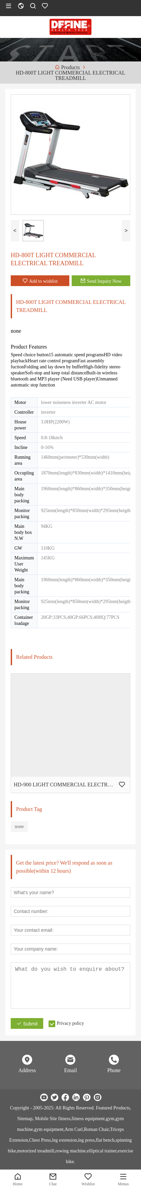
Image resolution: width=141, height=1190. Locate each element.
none (19, 826)
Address (27, 1070)
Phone (114, 1070)
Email (70, 1070)
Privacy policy (70, 1023)
